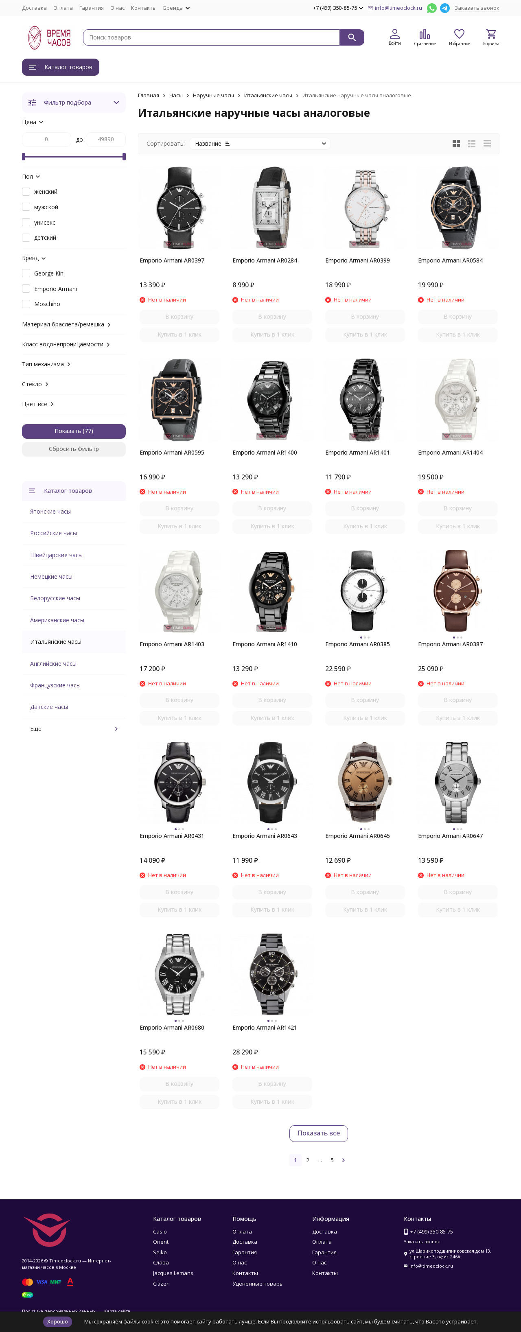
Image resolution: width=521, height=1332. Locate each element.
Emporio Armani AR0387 (450, 644)
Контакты (144, 7)
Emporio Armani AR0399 (357, 260)
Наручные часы (213, 95)
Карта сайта (117, 1311)
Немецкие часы (51, 576)
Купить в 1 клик (179, 334)
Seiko (160, 1252)
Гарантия (91, 7)
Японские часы (50, 511)
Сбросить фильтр (74, 449)
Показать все (319, 1133)
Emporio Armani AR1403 (172, 644)
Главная (148, 95)
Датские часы (49, 707)
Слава (161, 1262)
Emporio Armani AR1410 (264, 644)
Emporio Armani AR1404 (450, 452)
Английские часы (53, 663)
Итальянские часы (268, 95)
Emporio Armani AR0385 (357, 644)
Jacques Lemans (173, 1273)
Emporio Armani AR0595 (172, 452)
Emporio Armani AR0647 (450, 836)
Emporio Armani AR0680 (172, 1027)
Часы (176, 95)
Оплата (63, 7)
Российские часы (53, 533)
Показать (68, 431)
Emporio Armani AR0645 (357, 836)
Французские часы (55, 685)
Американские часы (57, 620)
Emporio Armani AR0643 (264, 836)
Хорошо (57, 1321)
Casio (160, 1231)
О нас (117, 7)
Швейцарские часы (56, 555)
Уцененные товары (258, 1283)
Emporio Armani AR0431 (172, 836)
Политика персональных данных (59, 1311)
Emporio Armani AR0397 (172, 260)
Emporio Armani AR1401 (357, 452)
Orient (161, 1241)
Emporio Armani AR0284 (264, 260)
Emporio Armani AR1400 (264, 452)
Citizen (161, 1283)
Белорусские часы (55, 598)
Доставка (34, 7)
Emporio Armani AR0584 (450, 260)
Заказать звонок (477, 7)
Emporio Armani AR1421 (264, 1027)
